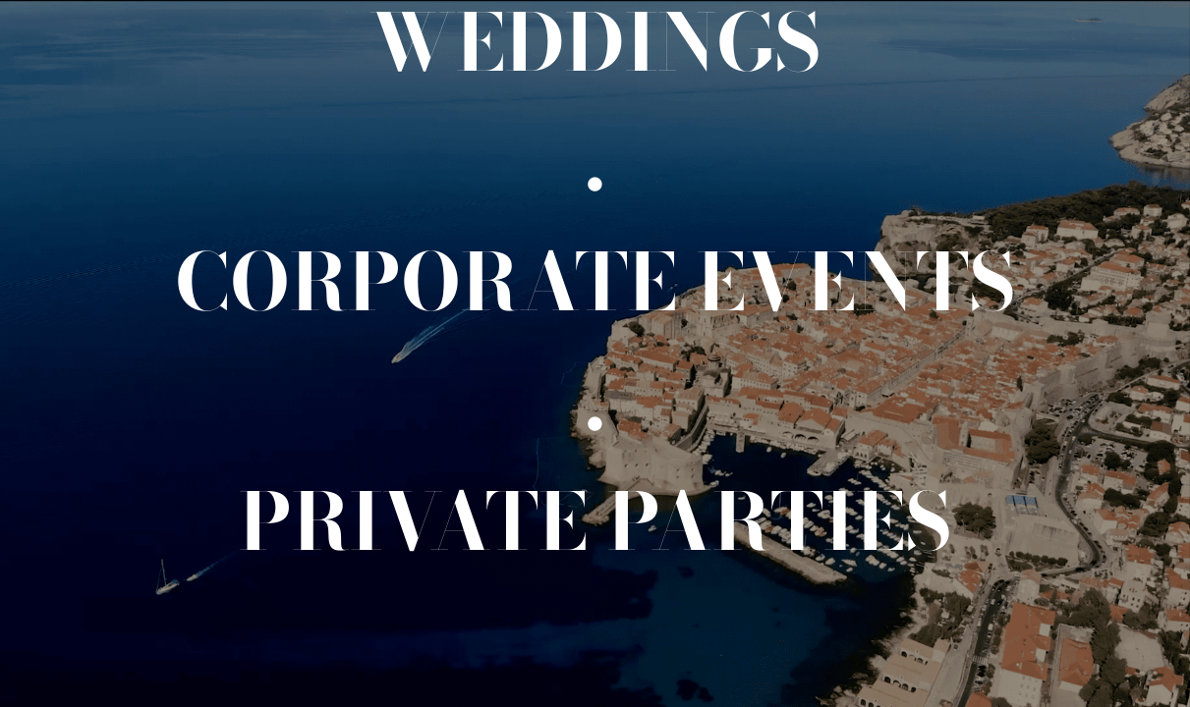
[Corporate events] (595, 282)
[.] (595, 162)
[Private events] (595, 521)
